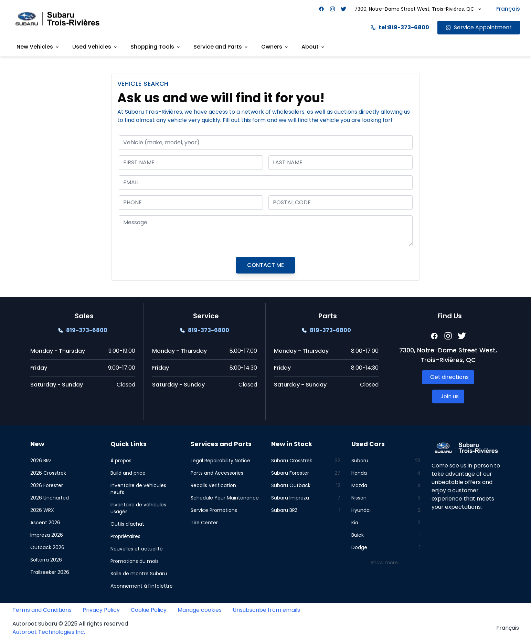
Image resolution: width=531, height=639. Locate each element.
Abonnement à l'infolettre (141, 586)
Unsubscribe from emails (266, 610)
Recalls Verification (213, 485)
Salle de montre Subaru (138, 573)
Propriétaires (125, 536)
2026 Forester (46, 485)
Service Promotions (214, 510)
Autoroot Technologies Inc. (48, 632)
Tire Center (204, 522)
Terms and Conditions (42, 610)
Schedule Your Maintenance (225, 497)
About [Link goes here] (313, 47)
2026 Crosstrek (48, 473)
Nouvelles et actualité (136, 548)
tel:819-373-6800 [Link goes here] (399, 27)
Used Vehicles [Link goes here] (95, 47)
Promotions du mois (134, 561)
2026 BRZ (41, 460)
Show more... (386, 562)
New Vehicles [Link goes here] (38, 47)
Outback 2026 (47, 547)
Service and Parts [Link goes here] (221, 47)
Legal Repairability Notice (220, 460)
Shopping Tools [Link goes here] (155, 47)
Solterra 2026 (46, 559)
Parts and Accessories (217, 473)
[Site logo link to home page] (57, 18)
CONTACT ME (265, 265)
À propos (120, 460)
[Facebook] (321, 9)
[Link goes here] (478, 27)
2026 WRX (42, 510)
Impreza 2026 (46, 535)
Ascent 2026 (45, 522)
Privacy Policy (101, 610)
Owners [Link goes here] (275, 47)
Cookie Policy (149, 610)
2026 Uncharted (49, 497)
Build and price (128, 473)
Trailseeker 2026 (49, 572)
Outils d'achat (127, 524)
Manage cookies (200, 610)
